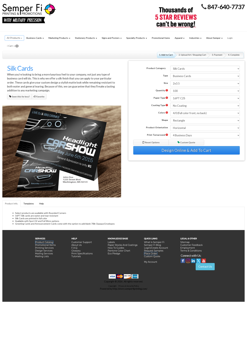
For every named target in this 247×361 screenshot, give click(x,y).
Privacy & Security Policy (128, 286)
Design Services (44, 250)
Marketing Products (59, 38)
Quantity (162, 90)
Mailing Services (44, 253)
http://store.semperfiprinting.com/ (130, 288)
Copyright (112, 286)
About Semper (214, 38)
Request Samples (153, 250)
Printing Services (44, 247)
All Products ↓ (14, 38)
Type (165, 75)
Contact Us (205, 266)
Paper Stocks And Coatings (123, 245)
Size (166, 83)
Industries (195, 38)
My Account (150, 261)
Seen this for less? (19, 96)
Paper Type (161, 97)
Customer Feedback (191, 245)
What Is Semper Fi (154, 242)
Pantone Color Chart (119, 250)
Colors (163, 112)
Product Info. (11, 203)
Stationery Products (86, 38)
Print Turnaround (157, 134)
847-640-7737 (226, 6)
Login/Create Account (156, 247)
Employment (187, 247)
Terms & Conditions (191, 250)
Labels (111, 242)
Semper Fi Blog (152, 245)
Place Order (150, 253)
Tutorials (76, 256)
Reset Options (151, 142)
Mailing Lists (42, 256)
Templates (28, 203)
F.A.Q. (74, 247)
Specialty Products (136, 38)
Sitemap (185, 242)
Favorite (39, 96)
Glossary (75, 250)
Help (41, 203)
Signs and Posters (112, 38)
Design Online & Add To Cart (186, 150)
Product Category (156, 68)
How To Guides (116, 247)
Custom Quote (186, 142)
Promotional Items (45, 245)
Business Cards (35, 38)
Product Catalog (44, 242)
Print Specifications (82, 253)
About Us (76, 245)
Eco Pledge (114, 253)
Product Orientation (157, 127)
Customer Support (81, 242)
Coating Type (159, 105)
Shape (165, 120)
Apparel (179, 38)
